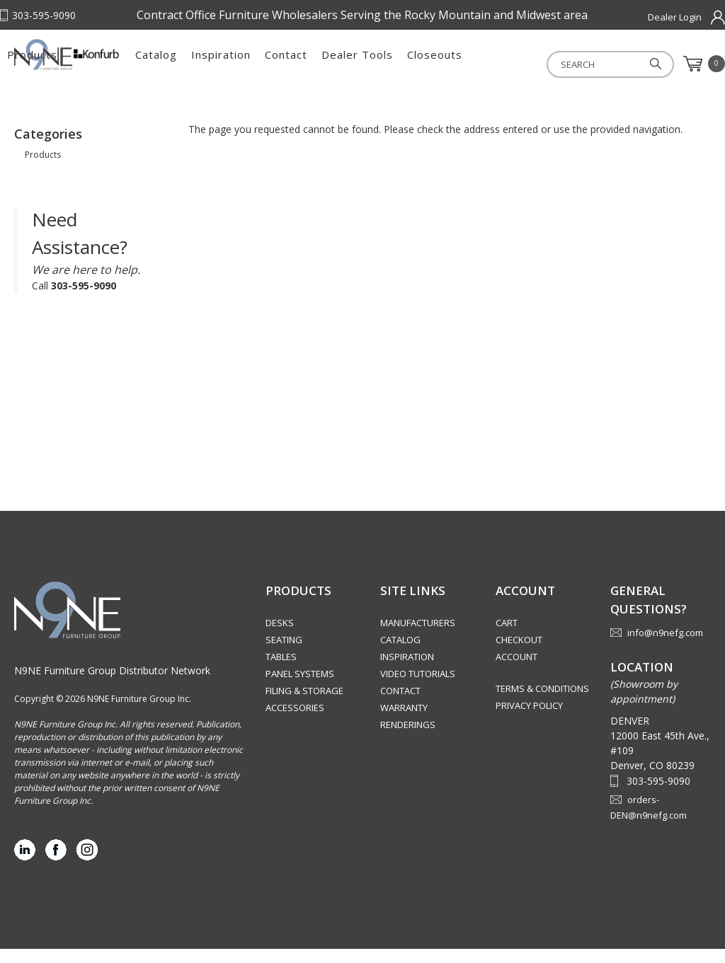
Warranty (404, 721)
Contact (456, 64)
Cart (507, 636)
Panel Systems (300, 687)
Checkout (519, 653)
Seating (284, 653)
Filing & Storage (304, 704)
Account (516, 670)
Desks (280, 636)
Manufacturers (417, 636)
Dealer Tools (527, 64)
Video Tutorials (417, 687)
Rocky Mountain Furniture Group (85, 68)
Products (202, 64)
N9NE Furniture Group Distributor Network (112, 684)
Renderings (407, 738)
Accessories (295, 721)
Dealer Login (675, 17)
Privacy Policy (529, 719)
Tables (281, 670)
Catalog (326, 64)
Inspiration (391, 64)
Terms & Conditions (542, 702)
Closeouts (604, 64)
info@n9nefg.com (665, 646)
